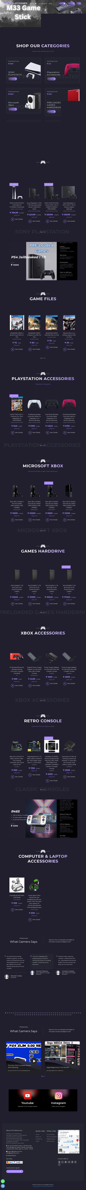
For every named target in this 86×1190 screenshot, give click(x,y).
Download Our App (15, 1172)
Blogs (50, 3)
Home (33, 3)
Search (71, 3)
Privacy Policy (50, 1135)
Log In (37, 1141)
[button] (41, 232)
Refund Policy (51, 1141)
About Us (38, 1137)
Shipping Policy (51, 1139)
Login (78, 3)
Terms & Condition (52, 1137)
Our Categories (43, 3)
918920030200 (11, 1156)
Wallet (62, 3)
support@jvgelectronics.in (15, 1152)
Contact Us (39, 10)
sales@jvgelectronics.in (12, 1153)
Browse (12, 79)
